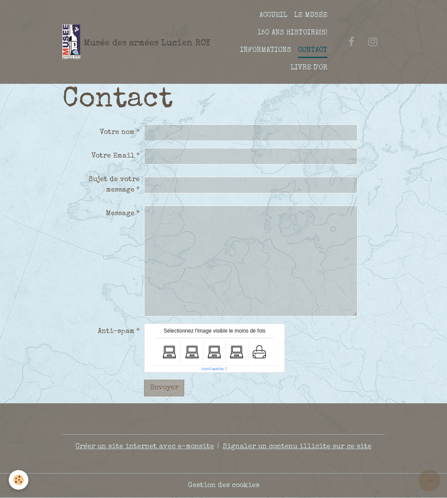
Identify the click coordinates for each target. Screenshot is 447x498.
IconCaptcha (213, 369)
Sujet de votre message (114, 185)
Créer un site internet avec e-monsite (145, 446)
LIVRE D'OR (309, 68)
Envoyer (164, 388)
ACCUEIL (273, 15)
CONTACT (312, 50)
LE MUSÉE (310, 15)
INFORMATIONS (265, 50)
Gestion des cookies (223, 485)
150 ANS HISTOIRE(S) (292, 33)
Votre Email (113, 156)
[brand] (127, 41)
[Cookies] (18, 480)
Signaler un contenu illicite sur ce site (297, 446)
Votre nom (117, 132)
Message (120, 213)
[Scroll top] (429, 480)
